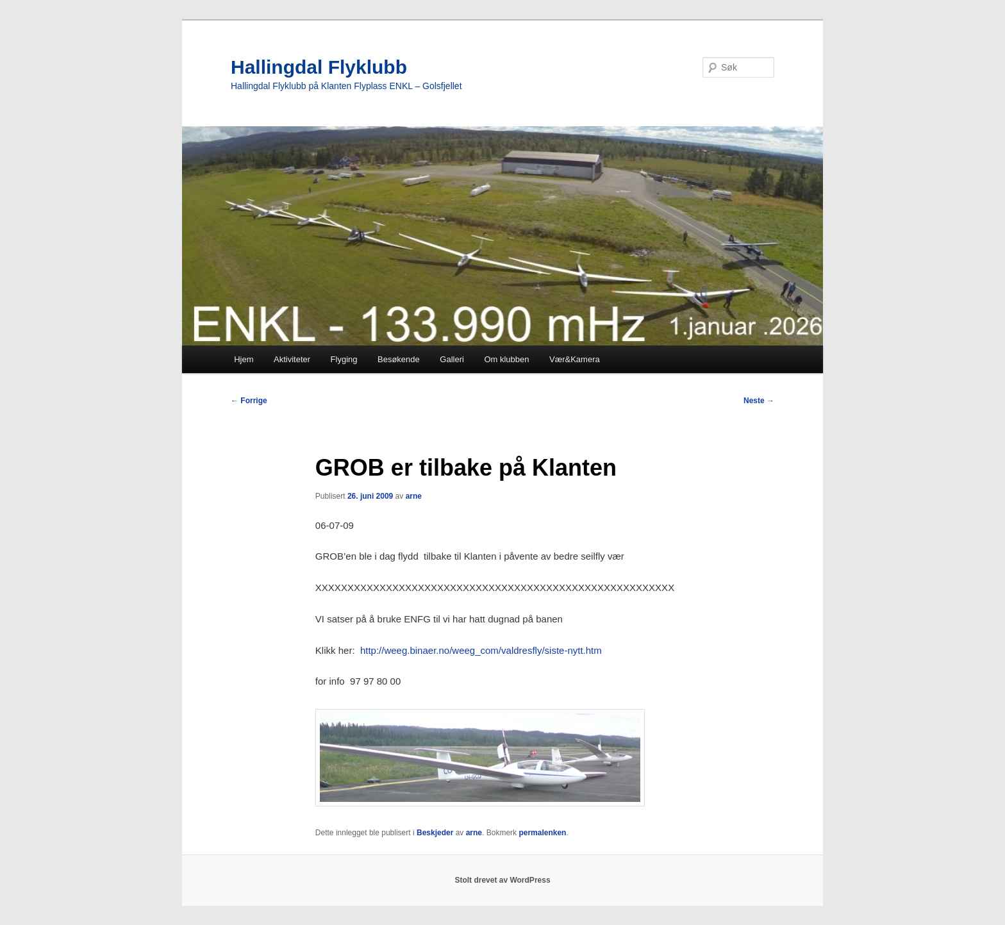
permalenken (542, 832)
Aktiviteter (292, 359)
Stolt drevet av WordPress (502, 880)
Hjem (243, 359)
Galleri (452, 359)
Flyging (344, 359)
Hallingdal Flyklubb (319, 67)
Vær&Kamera (574, 359)
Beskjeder (435, 832)
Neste (758, 400)
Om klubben (506, 359)
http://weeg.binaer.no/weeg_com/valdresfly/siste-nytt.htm (481, 650)
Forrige (249, 400)
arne (414, 496)
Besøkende (399, 359)
